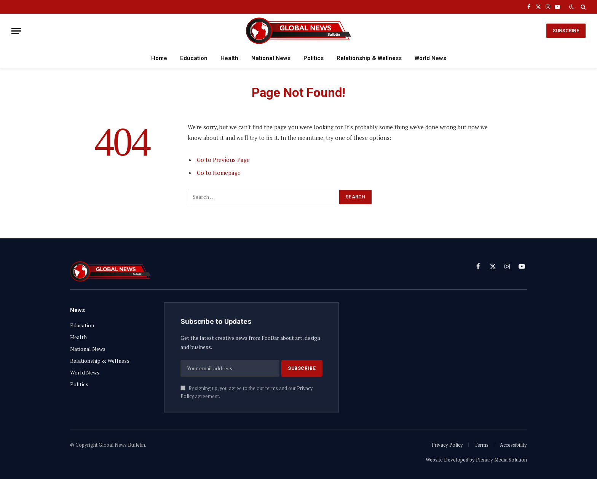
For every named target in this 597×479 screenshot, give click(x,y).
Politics (313, 58)
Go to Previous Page (223, 159)
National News (271, 58)
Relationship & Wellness (369, 58)
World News (430, 58)
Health (229, 58)
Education (194, 58)
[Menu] (16, 31)
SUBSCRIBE (566, 30)
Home (159, 58)
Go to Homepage (219, 172)
